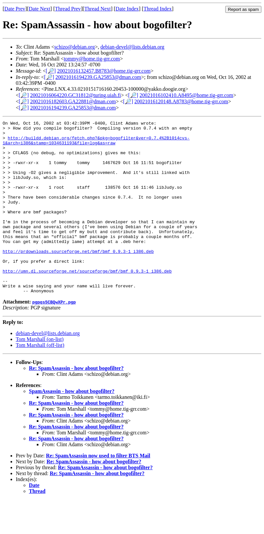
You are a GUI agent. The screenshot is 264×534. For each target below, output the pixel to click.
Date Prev (14, 9)
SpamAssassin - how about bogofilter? (71, 425)
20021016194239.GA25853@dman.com (98, 77)
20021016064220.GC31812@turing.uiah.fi (75, 95)
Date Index (127, 9)
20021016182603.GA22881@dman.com (73, 101)
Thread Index (157, 9)
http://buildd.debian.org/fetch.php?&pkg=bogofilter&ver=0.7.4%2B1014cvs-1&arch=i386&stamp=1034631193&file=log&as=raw (96, 145)
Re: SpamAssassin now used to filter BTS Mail (98, 490)
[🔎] (51, 71)
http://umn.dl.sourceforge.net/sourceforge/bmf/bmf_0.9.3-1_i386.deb (87, 301)
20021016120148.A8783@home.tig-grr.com (181, 101)
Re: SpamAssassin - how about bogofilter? (76, 402)
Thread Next (97, 9)
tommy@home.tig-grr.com (92, 58)
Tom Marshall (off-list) (40, 379)
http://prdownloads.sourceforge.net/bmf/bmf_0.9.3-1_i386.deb (78, 278)
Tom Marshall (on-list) (40, 373)
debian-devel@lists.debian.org (132, 47)
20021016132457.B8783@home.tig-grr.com (104, 71)
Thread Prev (68, 9)
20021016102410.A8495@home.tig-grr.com (186, 95)
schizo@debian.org (74, 47)
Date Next (39, 9)
